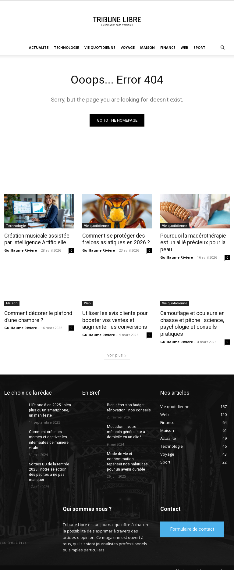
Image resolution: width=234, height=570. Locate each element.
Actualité (38, 47)
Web (184, 47)
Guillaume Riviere (20, 250)
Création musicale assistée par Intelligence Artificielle (35, 239)
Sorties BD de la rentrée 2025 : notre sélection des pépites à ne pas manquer (51, 467)
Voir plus (117, 354)
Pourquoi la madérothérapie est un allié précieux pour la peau (192, 242)
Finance (167, 47)
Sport (199, 47)
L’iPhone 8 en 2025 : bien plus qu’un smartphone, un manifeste (51, 409)
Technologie (66, 47)
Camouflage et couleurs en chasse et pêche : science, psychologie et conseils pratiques (191, 323)
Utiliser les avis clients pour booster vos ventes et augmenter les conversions (113, 319)
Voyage (128, 47)
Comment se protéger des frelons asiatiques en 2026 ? (114, 239)
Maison (147, 47)
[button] (222, 48)
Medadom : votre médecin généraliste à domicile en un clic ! (129, 430)
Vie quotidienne (99, 47)
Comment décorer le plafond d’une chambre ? (37, 316)
